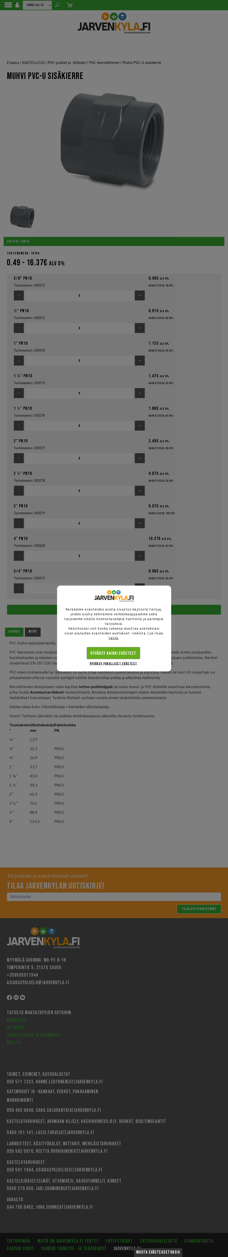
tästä (113, 638)
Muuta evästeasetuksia (158, 1252)
